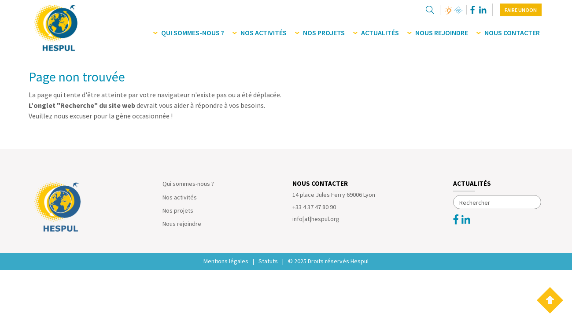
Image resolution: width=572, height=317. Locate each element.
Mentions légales (225, 261)
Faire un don (521, 10)
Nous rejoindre (181, 224)
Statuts (268, 261)
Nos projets (177, 210)
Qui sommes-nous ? (188, 184)
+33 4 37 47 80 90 (314, 207)
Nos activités (179, 197)
